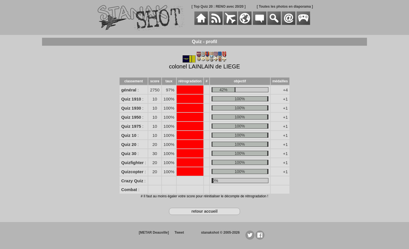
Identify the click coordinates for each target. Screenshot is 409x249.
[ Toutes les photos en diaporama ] (285, 7)
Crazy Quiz (132, 180)
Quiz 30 (128, 153)
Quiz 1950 (131, 117)
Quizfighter (132, 162)
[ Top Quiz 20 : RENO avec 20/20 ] (218, 7)
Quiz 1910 (131, 99)
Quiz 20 (128, 144)
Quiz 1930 (131, 108)
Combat (129, 189)
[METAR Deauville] (154, 233)
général (128, 89)
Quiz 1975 (131, 126)
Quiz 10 (128, 135)
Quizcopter (132, 171)
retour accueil (204, 211)
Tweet (179, 233)
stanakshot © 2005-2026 (220, 233)
